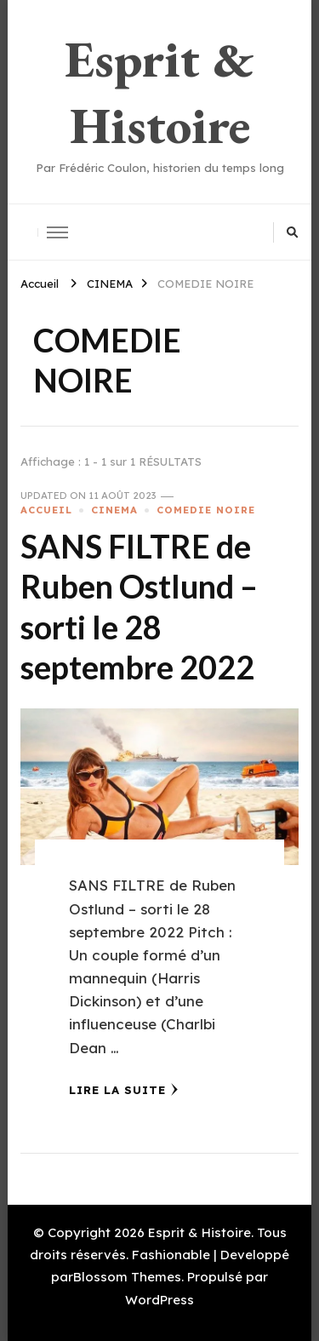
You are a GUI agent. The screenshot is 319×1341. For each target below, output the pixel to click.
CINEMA (114, 510)
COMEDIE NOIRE (206, 510)
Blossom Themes (127, 1277)
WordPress (159, 1300)
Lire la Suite (124, 1090)
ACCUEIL (46, 510)
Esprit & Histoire (159, 92)
